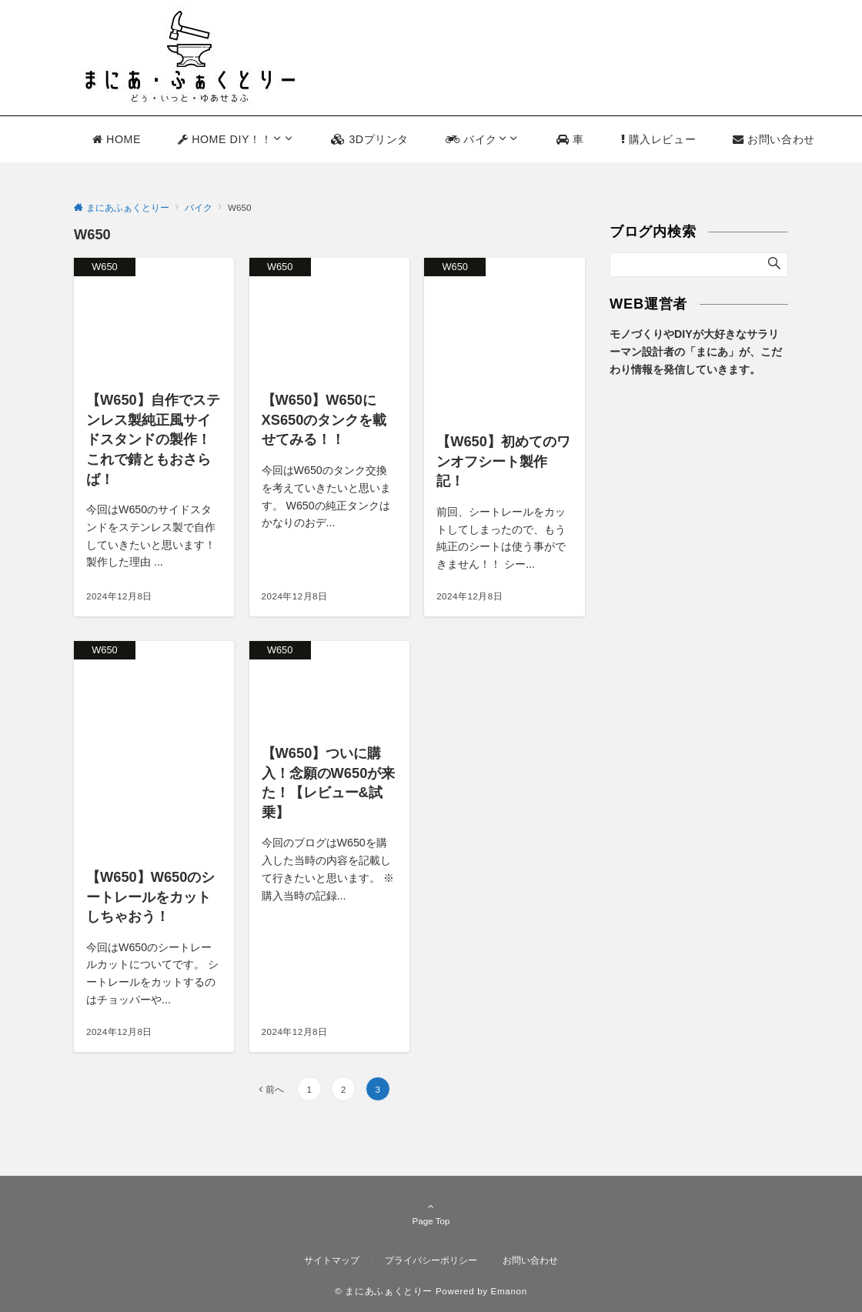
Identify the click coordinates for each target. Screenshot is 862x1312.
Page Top (431, 1213)
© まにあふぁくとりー (384, 1291)
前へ (275, 1089)
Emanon (509, 1291)
